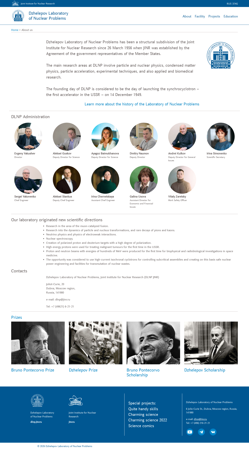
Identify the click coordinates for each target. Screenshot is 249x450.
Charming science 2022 (147, 420)
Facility (200, 16)
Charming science (143, 414)
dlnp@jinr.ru (200, 419)
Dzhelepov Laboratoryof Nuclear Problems (48, 16)
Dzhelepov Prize (83, 370)
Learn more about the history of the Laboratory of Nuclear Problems (142, 104)
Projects (214, 16)
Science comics (141, 426)
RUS (229, 3)
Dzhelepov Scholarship (204, 370)
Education (231, 16)
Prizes (16, 317)
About (187, 16)
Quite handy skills (143, 409)
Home (14, 30)
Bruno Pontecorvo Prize (32, 370)
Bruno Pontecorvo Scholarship (143, 373)
